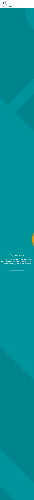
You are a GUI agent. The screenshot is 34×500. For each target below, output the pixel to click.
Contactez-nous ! (17, 272)
